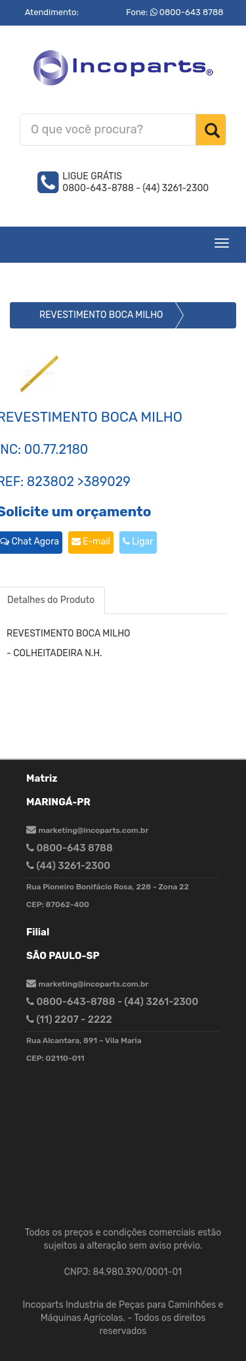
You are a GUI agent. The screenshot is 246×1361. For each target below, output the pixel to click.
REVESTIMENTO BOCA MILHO (101, 315)
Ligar (138, 541)
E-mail (91, 541)
